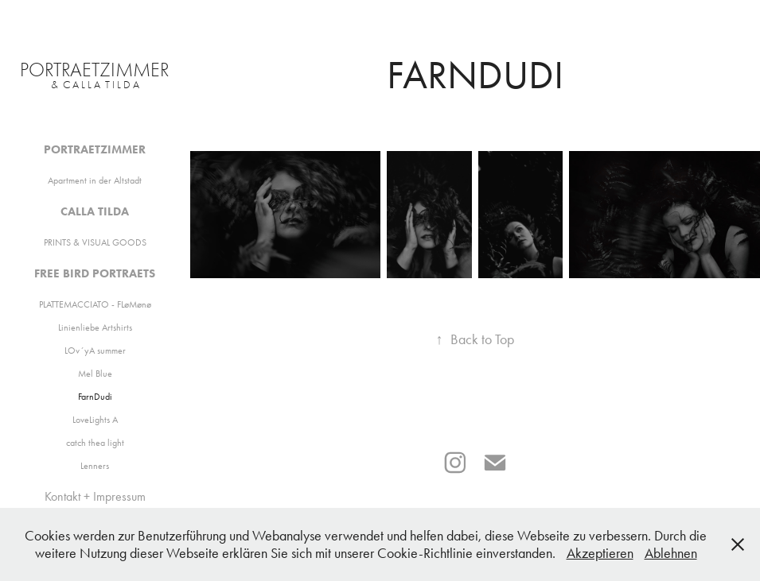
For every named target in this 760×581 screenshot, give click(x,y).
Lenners (94, 465)
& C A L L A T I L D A (95, 84)
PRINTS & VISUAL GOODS (95, 242)
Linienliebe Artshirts (95, 327)
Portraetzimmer (95, 149)
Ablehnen (671, 553)
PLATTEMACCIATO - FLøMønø (95, 304)
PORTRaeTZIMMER (95, 69)
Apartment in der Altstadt (95, 180)
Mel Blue (95, 373)
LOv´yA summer (95, 350)
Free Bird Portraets (94, 273)
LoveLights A (95, 419)
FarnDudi (95, 396)
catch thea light (95, 442)
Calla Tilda (94, 211)
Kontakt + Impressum (95, 496)
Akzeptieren (600, 553)
